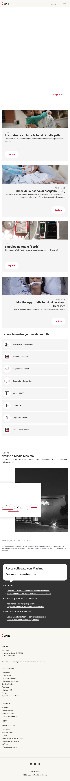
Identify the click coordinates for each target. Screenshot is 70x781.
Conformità (6, 729)
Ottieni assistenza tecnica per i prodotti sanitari (26, 617)
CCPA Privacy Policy (13, 511)
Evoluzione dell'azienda (10, 678)
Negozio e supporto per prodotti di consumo (25, 607)
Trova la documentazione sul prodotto (23, 620)
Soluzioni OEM (7, 690)
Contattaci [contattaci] (5, 708)
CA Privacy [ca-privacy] (5, 744)
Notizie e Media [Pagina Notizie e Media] (7, 684)
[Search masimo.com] (53, 4)
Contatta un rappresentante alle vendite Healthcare (28, 591)
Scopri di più (58, 95)
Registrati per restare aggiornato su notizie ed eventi (29, 594)
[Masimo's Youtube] (35, 764)
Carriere (4, 693)
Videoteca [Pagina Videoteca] (5, 687)
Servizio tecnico (7, 711)
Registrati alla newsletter (10, 696)
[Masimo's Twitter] (39, 764)
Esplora (11, 154)
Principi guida (6, 675)
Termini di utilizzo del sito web (12, 738)
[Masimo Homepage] (6, 635)
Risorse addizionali (8, 714)
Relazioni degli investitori (10, 681)
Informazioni (6, 672)
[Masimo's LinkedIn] (31, 764)
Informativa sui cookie (9, 747)
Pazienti (4, 735)
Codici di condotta (8, 732)
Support (4, 721)
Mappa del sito (35, 771)
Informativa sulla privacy (10, 741)
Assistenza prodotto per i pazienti (21, 604)
